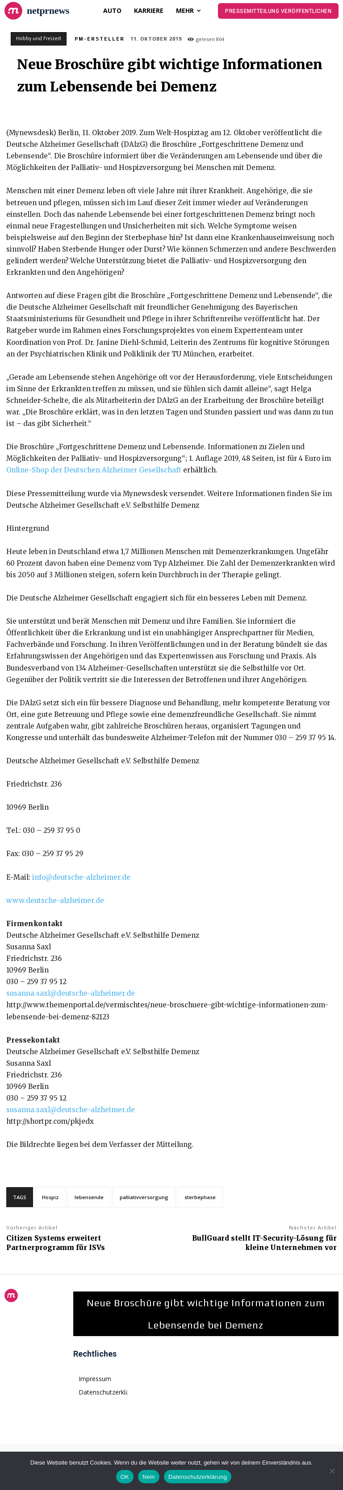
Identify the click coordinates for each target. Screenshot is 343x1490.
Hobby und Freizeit (39, 39)
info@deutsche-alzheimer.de (81, 877)
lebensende (89, 1197)
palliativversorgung (144, 1197)
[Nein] (331, 1470)
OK (125, 1476)
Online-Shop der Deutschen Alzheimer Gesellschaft (93, 470)
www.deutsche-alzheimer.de (55, 900)
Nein (148, 1476)
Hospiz (50, 1197)
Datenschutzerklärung (197, 1476)
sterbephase (200, 1197)
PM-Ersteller (100, 38)
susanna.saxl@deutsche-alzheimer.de (70, 993)
